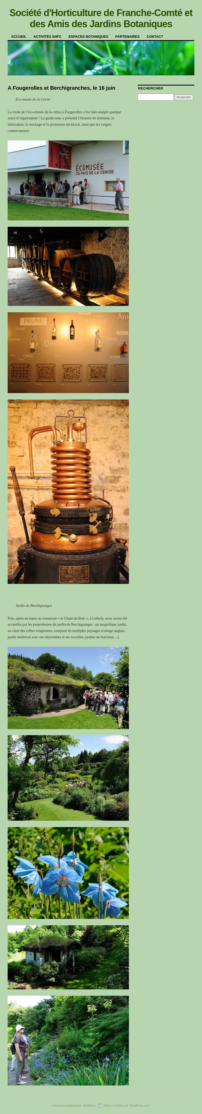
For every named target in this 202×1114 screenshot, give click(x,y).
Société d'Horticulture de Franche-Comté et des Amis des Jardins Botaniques (100, 18)
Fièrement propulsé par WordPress (74, 1105)
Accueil (18, 37)
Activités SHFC (47, 37)
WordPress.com (139, 1105)
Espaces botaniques (88, 37)
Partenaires (127, 37)
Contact (155, 37)
